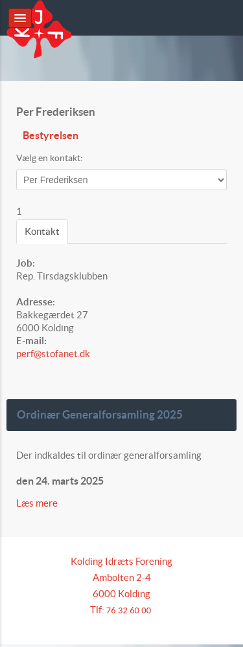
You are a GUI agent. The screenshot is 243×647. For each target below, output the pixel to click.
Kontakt (42, 231)
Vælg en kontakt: (49, 158)
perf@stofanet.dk (53, 353)
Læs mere (38, 503)
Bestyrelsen (50, 135)
